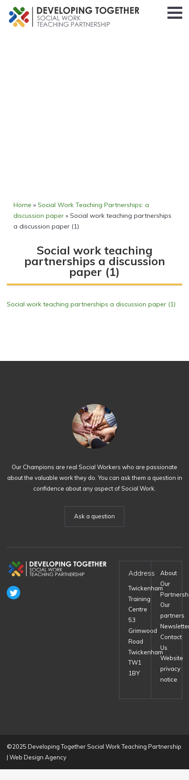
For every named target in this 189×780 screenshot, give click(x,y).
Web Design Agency (37, 757)
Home (22, 205)
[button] (175, 12)
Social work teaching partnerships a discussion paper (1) (91, 304)
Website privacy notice (171, 668)
